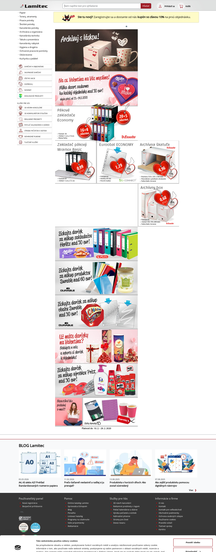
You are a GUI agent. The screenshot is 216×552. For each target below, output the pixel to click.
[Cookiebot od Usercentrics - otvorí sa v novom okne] (18, 547)
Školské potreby (27, 24)
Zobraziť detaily (44, 546)
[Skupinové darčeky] (34, 72)
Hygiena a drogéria (28, 47)
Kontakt (162, 506)
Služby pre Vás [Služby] (23, 103)
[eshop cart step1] (181, 6)
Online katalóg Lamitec (78, 503)
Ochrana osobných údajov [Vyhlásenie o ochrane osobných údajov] (171, 516)
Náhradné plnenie (121, 516)
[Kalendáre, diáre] (34, 125)
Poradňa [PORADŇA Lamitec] (71, 513)
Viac (192, 490)
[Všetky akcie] (34, 78)
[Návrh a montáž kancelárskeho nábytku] (34, 107)
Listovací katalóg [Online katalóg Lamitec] (75, 516)
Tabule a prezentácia (29, 39)
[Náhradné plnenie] (34, 136)
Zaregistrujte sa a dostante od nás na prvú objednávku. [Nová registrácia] (126, 17)
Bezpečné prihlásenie (32, 506)
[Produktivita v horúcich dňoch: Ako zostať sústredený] (131, 463)
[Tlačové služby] (34, 142)
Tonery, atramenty (28, 16)
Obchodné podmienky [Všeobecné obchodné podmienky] (169, 513)
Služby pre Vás (119, 498)
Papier (23, 12)
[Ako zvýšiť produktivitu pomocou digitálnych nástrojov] (176, 463)
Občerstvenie (26, 54)
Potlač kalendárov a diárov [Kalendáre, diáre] (125, 509)
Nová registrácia (29, 503)
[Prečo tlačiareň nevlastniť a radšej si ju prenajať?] (85, 463)
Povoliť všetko (193, 526)
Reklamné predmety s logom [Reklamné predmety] (126, 506)
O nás (161, 503)
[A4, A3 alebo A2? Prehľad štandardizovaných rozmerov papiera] (40, 463)
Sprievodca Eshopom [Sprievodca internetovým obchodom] (77, 506)
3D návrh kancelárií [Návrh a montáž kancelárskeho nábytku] (122, 503)
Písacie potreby (27, 20)
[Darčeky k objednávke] (34, 66)
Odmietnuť (193, 544)
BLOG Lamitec (31, 445)
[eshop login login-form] (160, 6)
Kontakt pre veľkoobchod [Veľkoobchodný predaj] (170, 509)
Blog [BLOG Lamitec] (70, 509)
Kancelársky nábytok (29, 43)
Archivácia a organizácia (31, 31)
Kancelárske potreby (29, 28)
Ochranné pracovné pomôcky (34, 50)
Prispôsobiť (193, 535)
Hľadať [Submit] (145, 5)
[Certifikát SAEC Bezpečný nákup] (25, 518)
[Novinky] (34, 90)
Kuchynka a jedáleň (29, 58)
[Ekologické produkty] (34, 96)
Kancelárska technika (29, 35)
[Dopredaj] (34, 84)
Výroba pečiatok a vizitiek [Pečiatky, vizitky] (124, 513)
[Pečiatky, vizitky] (34, 130)
